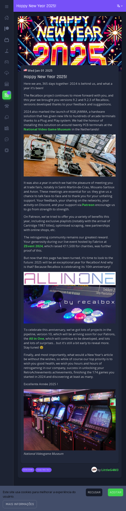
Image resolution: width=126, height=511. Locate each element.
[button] (20, 504)
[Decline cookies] (94, 492)
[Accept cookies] (115, 492)
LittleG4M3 (110, 470)
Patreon (88, 205)
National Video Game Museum (47, 129)
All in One (36, 338)
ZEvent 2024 (33, 246)
